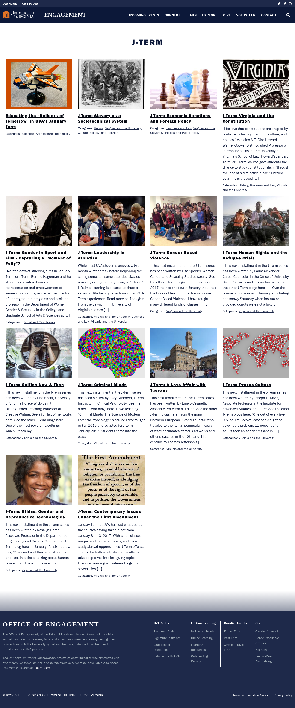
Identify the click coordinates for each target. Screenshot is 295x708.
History (98, 128)
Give (227, 15)
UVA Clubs (161, 623)
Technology (62, 134)
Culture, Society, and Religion (98, 133)
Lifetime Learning (203, 623)
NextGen (261, 650)
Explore (210, 15)
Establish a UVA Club (168, 656)
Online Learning (202, 638)
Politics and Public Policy (182, 133)
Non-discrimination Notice (250, 695)
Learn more (42, 668)
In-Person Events (203, 631)
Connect (172, 15)
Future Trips (232, 631)
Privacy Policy (283, 695)
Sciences (28, 134)
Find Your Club (164, 631)
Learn (191, 15)
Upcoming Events (143, 15)
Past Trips (231, 638)
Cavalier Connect (266, 631)
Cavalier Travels (235, 623)
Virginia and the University (123, 128)
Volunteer (246, 15)
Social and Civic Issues (39, 322)
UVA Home (10, 4)
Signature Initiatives (167, 638)
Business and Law (179, 128)
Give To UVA (30, 4)
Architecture (44, 134)
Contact (268, 15)
